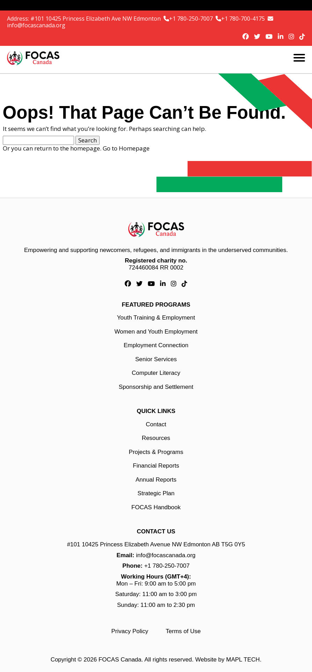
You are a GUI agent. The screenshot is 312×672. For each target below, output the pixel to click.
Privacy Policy (129, 631)
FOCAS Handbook (156, 507)
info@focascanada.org (36, 25)
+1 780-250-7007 (191, 18)
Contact (156, 424)
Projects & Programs (156, 452)
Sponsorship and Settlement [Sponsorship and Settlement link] (156, 387)
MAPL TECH (243, 659)
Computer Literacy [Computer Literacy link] (156, 373)
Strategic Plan (156, 493)
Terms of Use (183, 631)
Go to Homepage (126, 148)
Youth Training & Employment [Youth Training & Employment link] (156, 317)
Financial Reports (156, 465)
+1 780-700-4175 (243, 18)
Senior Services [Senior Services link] (156, 359)
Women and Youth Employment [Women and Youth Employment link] (156, 331)
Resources (156, 438)
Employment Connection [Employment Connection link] (156, 345)
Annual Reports (156, 479)
